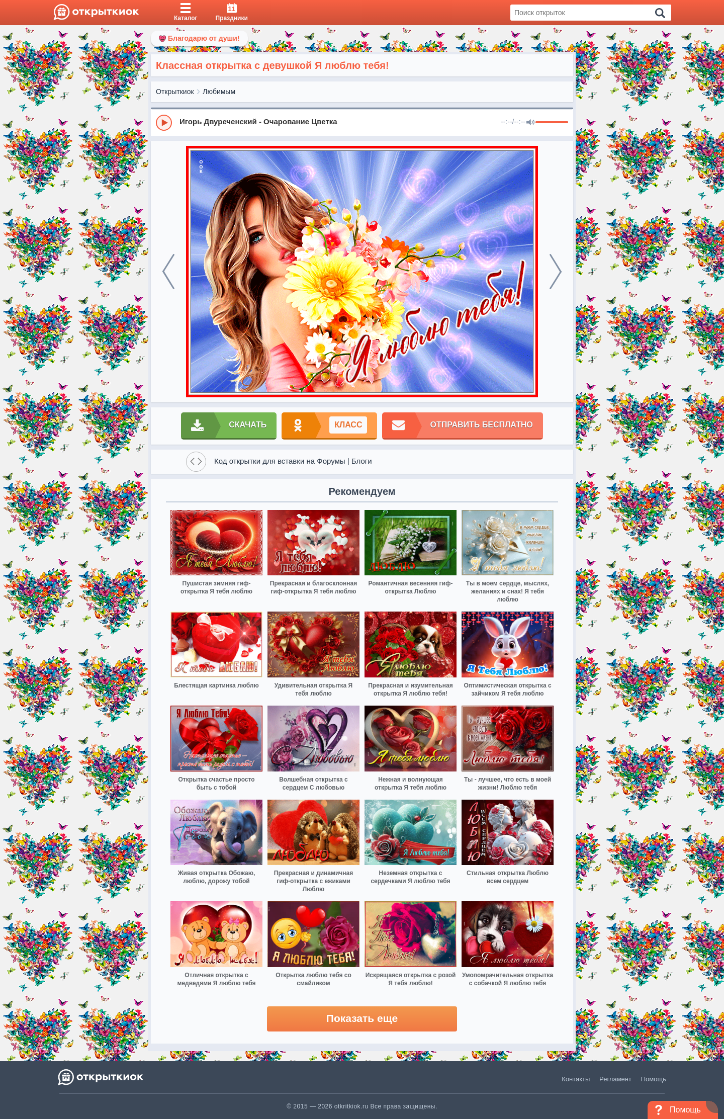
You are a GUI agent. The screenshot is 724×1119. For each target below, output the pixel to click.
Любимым (219, 92)
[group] (362, 122)
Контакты (576, 1079)
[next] (555, 271)
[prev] (168, 271)
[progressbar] (551, 122)
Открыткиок (175, 92)
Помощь (653, 1079)
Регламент (615, 1079)
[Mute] (530, 123)
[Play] (164, 123)
